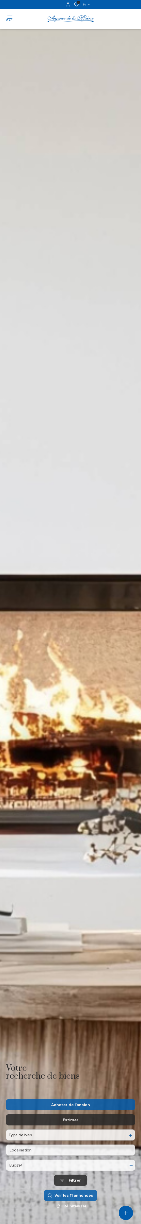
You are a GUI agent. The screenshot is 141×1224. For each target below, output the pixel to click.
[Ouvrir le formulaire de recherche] (70, 1191)
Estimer (70, 1131)
